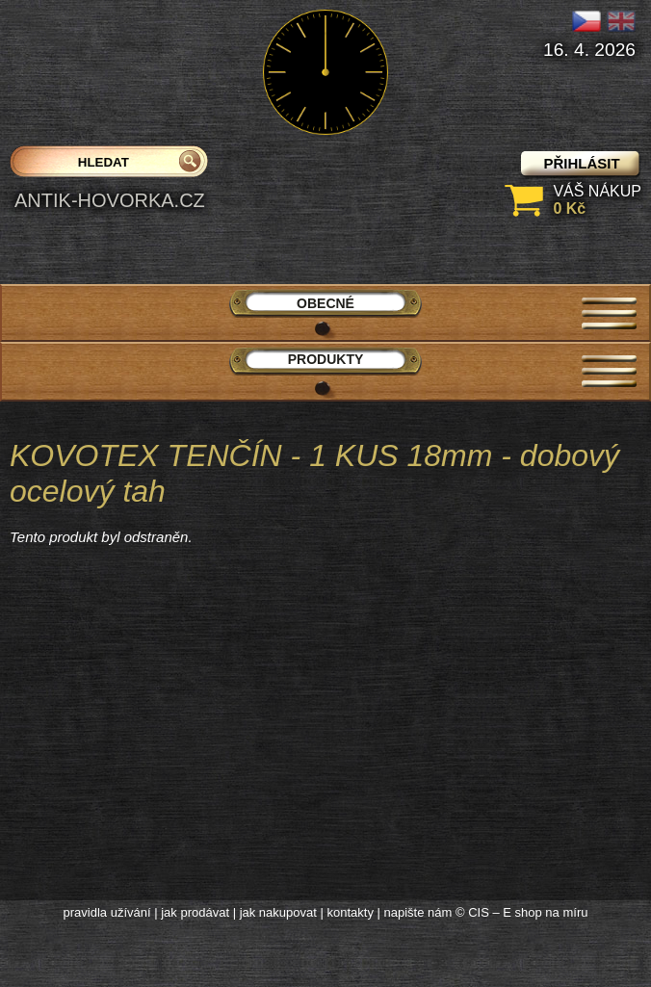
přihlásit (581, 163)
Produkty (326, 359)
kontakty (349, 912)
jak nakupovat (278, 912)
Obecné (325, 303)
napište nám (418, 912)
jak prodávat (195, 912)
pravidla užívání (107, 912)
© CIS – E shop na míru (521, 912)
